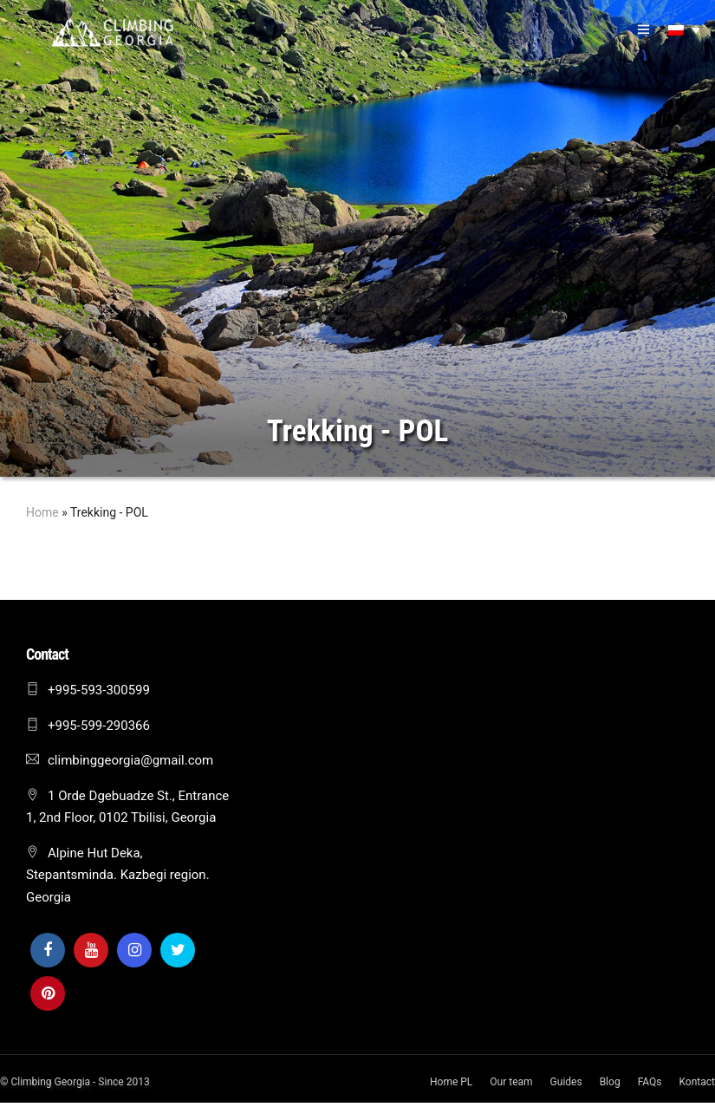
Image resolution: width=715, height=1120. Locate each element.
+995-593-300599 (99, 690)
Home (42, 512)
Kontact (697, 1082)
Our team (511, 1082)
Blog (610, 1082)
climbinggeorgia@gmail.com (130, 760)
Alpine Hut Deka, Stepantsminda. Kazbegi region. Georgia (118, 875)
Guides (566, 1082)
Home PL (451, 1082)
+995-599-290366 (99, 725)
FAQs (650, 1082)
